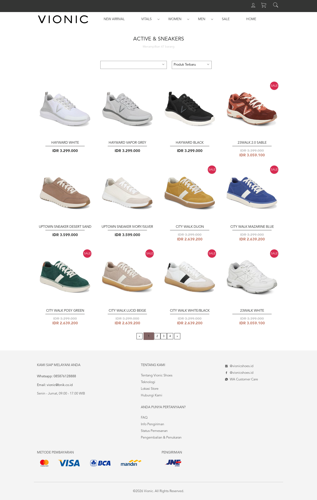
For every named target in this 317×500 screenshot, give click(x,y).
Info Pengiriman (152, 424)
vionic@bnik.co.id (59, 385)
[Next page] (177, 336)
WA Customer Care (241, 379)
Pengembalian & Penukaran (161, 437)
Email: (41, 385)
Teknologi (148, 382)
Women (174, 19)
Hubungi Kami (151, 395)
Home (251, 19)
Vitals (146, 19)
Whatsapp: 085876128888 (56, 376)
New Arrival (114, 19)
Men (201, 19)
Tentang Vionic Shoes (156, 375)
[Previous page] (139, 336)
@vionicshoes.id (238, 366)
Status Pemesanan (154, 431)
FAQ (144, 417)
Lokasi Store (149, 389)
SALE (226, 19)
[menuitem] (114, 19)
